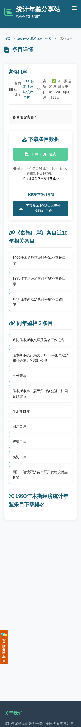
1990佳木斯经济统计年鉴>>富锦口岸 (39, 302)
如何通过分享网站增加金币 (40, 178)
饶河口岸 (19, 457)
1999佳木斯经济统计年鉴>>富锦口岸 (39, 260)
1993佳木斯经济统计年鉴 (34, 38)
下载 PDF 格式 (40, 154)
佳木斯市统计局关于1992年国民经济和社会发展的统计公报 (41, 358)
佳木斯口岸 (21, 411)
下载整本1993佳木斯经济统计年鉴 (40, 208)
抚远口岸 (19, 442)
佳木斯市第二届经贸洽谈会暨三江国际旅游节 (40, 393)
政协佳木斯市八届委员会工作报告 (38, 340)
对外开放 (19, 376)
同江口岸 (19, 426)
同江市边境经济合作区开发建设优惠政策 (40, 474)
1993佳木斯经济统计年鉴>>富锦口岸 (39, 281)
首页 (7, 38)
